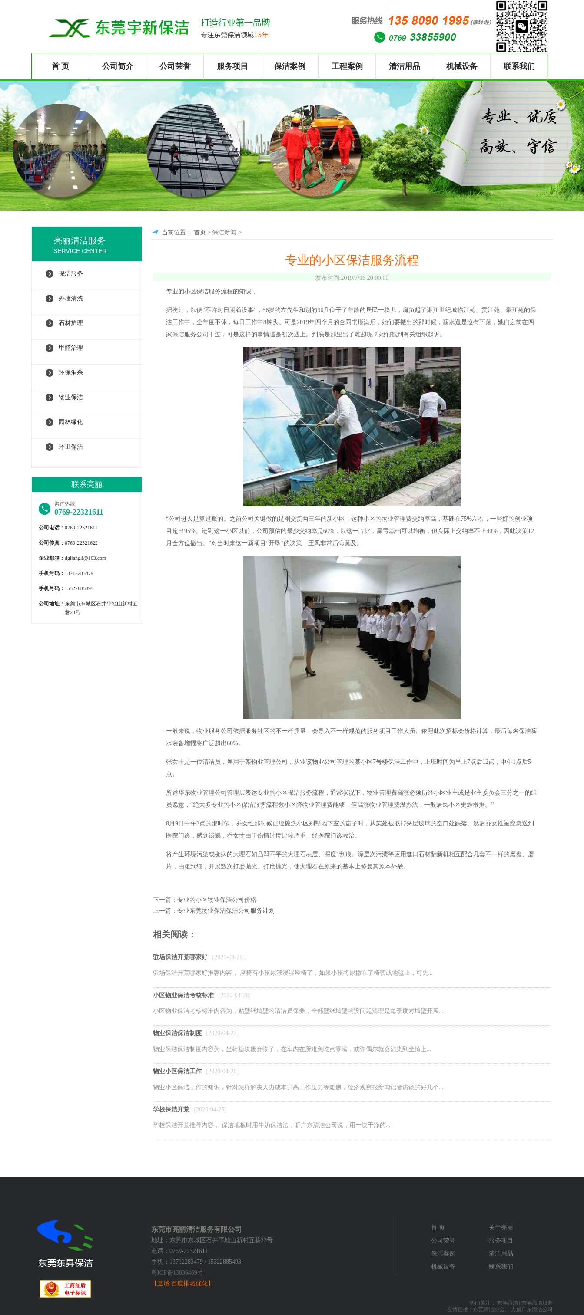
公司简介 (117, 66)
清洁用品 (404, 66)
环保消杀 (71, 372)
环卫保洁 (71, 447)
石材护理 (71, 323)
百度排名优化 (189, 1283)
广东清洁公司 (537, 1309)
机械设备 (462, 66)
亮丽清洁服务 (97, 246)
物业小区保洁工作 (177, 1071)
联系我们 (519, 66)
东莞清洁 (507, 1303)
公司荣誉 (175, 66)
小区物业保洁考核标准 (183, 995)
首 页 (61, 66)
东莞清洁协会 (488, 1309)
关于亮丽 (501, 1227)
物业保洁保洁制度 (177, 1033)
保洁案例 (289, 66)
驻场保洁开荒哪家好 (180, 957)
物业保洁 (71, 397)
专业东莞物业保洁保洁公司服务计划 (226, 910)
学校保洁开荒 (171, 1109)
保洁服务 (71, 273)
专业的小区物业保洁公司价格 (216, 900)
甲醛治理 (71, 348)
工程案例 (347, 66)
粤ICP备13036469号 (177, 1272)
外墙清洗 (71, 298)
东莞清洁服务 (537, 1303)
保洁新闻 (224, 232)
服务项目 (232, 66)
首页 (200, 232)
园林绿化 (71, 422)
